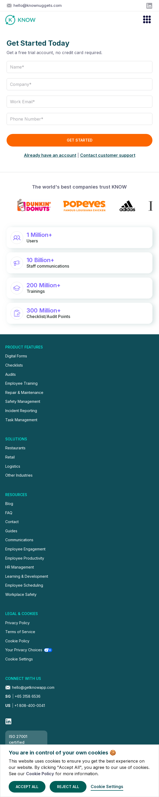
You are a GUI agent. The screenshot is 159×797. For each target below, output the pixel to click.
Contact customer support (107, 155)
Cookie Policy (40, 773)
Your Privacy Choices (23, 650)
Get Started (80, 140)
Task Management (21, 420)
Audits (10, 374)
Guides (11, 531)
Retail (10, 457)
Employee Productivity (24, 558)
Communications (19, 540)
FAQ (8, 513)
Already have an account (50, 155)
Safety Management (22, 401)
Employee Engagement (25, 549)
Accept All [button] (27, 786)
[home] (23, 19)
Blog (9, 503)
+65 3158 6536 (22, 696)
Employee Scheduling (24, 585)
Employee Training (21, 383)
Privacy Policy (17, 623)
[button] (144, 20)
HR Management (19, 567)
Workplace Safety (21, 594)
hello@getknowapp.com (33, 687)
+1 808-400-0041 (25, 705)
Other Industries (19, 475)
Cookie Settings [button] (107, 786)
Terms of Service (20, 631)
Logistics (12, 466)
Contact (12, 521)
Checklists (14, 365)
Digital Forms (16, 356)
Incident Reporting (21, 410)
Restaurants (15, 448)
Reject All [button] (68, 786)
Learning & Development (26, 576)
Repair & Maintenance (24, 392)
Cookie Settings (19, 659)
